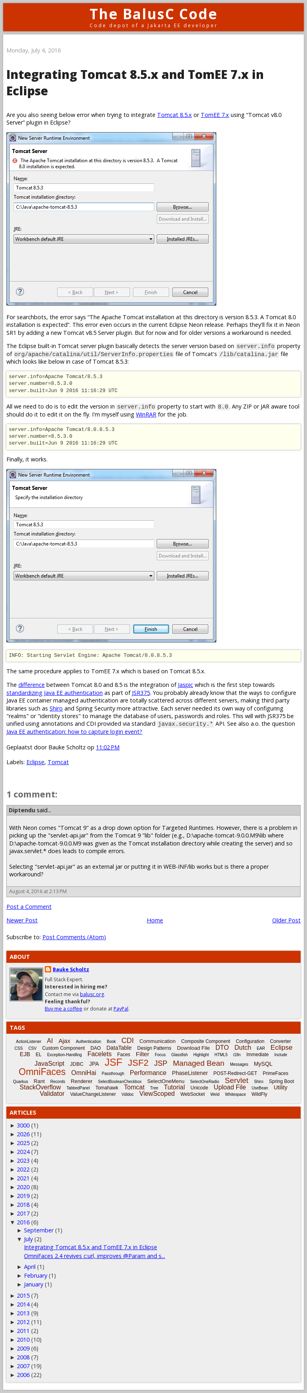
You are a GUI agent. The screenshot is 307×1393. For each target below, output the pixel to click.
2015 (23, 1295)
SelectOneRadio (204, 1081)
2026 (23, 1134)
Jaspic (185, 684)
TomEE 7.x (215, 115)
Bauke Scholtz (71, 969)
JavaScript (49, 1063)
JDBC (77, 1064)
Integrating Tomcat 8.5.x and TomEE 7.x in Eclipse (90, 1247)
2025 (23, 1143)
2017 (23, 1213)
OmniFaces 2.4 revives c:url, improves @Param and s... (94, 1256)
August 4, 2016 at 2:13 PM (38, 891)
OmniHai (83, 1072)
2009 (23, 1348)
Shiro (56, 708)
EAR (261, 1048)
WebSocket (192, 1094)
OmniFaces (42, 1072)
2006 (23, 1375)
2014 (23, 1304)
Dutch (242, 1047)
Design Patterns (154, 1048)
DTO (222, 1047)
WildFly (259, 1094)
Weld (214, 1094)
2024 (23, 1151)
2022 (23, 1169)
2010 (23, 1339)
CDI (128, 1041)
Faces (123, 1054)
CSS (18, 1048)
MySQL (263, 1064)
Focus (160, 1055)
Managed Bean (198, 1063)
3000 (23, 1125)
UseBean (260, 1088)
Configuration (250, 1041)
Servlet (236, 1080)
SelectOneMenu (165, 1081)
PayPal (121, 1008)
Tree (154, 1088)
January (33, 1284)
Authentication (88, 1041)
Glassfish (179, 1055)
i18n (237, 1055)
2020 (23, 1187)
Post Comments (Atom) (74, 937)
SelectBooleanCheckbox (120, 1081)
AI (50, 1040)
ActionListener (28, 1041)
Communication (157, 1041)
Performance (148, 1072)
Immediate (257, 1054)
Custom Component (63, 1048)
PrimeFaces (275, 1073)
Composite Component (205, 1041)
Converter (280, 1041)
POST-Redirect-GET (235, 1073)
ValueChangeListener (93, 1094)
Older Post (286, 920)
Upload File (230, 1087)
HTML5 (220, 1055)
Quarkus (20, 1081)
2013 (23, 1313)
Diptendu (22, 810)
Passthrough (113, 1073)
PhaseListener (190, 1073)
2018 (23, 1204)
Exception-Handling (64, 1055)
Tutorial (174, 1087)
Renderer (81, 1081)
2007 (23, 1366)
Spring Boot (281, 1081)
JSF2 (138, 1063)
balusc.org (92, 994)
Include (280, 1055)
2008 (23, 1357)
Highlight (201, 1055)
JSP (160, 1063)
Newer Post (22, 920)
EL (39, 1054)
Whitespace (235, 1094)
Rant (39, 1081)
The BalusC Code (154, 13)
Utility (280, 1087)
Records (57, 1081)
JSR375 (141, 692)
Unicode (199, 1088)
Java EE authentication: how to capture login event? (74, 731)
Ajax (64, 1040)
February (35, 1275)
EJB (25, 1054)
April (30, 1266)
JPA (94, 1064)
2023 (23, 1160)
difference (31, 684)
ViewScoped (157, 1093)
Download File (193, 1048)
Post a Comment (29, 906)
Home (155, 920)
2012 (23, 1322)
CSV (32, 1048)
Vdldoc (128, 1094)
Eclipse (35, 762)
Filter (142, 1054)
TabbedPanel (78, 1088)
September (39, 1230)
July (28, 1239)
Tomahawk (107, 1088)
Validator (52, 1093)
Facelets (100, 1054)
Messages (239, 1064)
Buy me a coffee (63, 1008)
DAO (95, 1048)
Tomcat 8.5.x (174, 115)
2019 (23, 1196)
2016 (23, 1222)
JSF (113, 1062)
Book (111, 1041)
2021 (23, 1178)
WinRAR (146, 414)
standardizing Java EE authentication (54, 692)
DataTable (119, 1048)
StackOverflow (40, 1087)
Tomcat (58, 762)
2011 (23, 1331)
